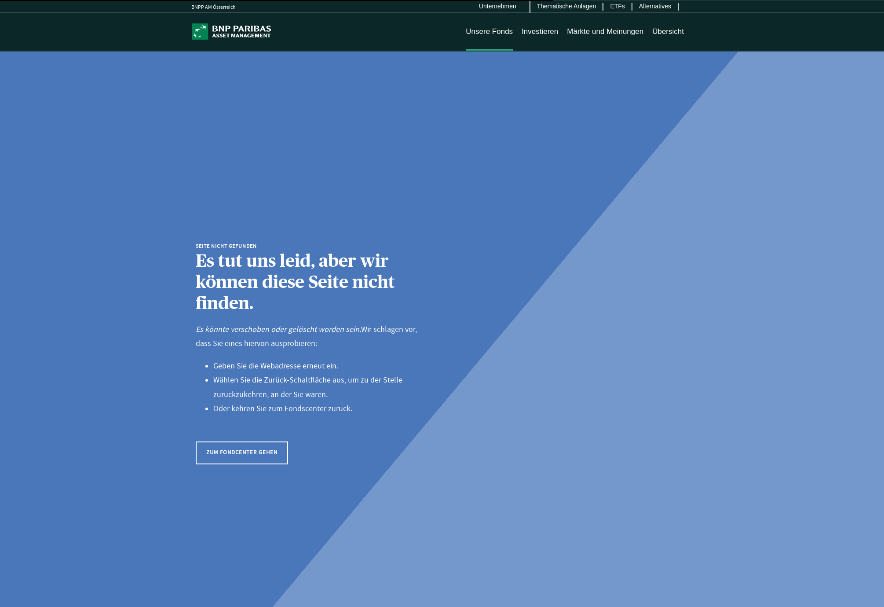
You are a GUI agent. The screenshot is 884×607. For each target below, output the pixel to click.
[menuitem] (501, 7)
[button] (242, 452)
